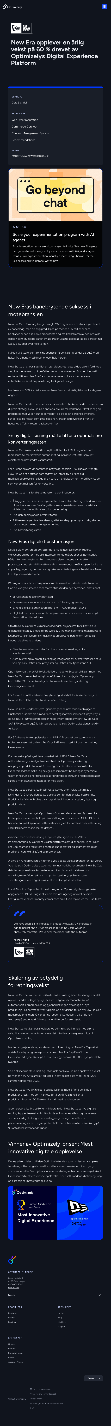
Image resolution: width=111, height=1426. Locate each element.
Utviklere (62, 1322)
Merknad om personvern (41, 1389)
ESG (32, 1408)
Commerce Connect (24, 126)
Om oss (11, 1344)
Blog (60, 1317)
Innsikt (61, 1313)
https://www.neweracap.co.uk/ (30, 155)
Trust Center (36, 1399)
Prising (11, 1317)
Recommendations (23, 140)
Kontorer (12, 1348)
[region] (55, 1213)
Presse (11, 1357)
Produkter (12, 1313)
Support (61, 1326)
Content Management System (30, 133)
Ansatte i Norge (15, 1362)
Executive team (15, 1353)
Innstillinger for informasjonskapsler (47, 1403)
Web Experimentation (25, 120)
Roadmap (12, 1322)
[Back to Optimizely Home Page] (12, 7)
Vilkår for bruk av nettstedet (43, 1394)
